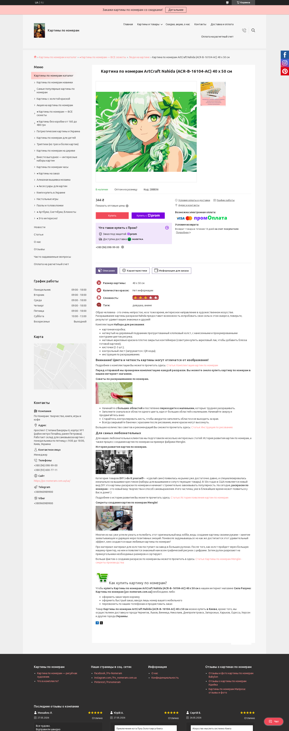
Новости (39, 227)
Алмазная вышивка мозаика (53, 179)
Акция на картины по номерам (55, 105)
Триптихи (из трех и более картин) (58, 144)
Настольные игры (47, 199)
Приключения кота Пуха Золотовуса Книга (139, 728)
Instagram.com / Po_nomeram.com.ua (115, 677)
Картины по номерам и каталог (58, 57)
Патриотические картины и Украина (58, 131)
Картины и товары (148, 24)
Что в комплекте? (48, 681)
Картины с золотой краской (53, 98)
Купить (112, 215)
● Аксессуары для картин (52, 186)
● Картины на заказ (48, 173)
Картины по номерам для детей (56, 137)
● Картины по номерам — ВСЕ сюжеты (102, 57)
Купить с (148, 215)
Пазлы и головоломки (50, 205)
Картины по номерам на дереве (56, 150)
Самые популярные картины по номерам (56, 90)
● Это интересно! (47, 218)
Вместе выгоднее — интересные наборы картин (57, 159)
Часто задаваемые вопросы (52, 256)
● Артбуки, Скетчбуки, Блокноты (56, 211)
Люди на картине (139, 57)
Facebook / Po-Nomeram (108, 673)
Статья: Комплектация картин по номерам (192, 365)
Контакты (200, 24)
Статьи (38, 234)
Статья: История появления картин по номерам (199, 497)
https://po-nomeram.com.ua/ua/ (52, 480)
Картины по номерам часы (52, 167)
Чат (274, 721)
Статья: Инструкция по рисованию (212, 427)
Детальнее (175, 9)
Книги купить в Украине (51, 192)
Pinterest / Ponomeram (107, 682)
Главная (128, 24)
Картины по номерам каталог (53, 75)
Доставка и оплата (222, 24)
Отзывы (39, 249)
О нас (37, 241)
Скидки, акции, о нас (178, 24)
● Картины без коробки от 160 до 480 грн (57, 123)
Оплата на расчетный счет (217, 36)
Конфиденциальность (165, 677)
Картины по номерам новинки (55, 82)
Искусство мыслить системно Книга (212, 728)
